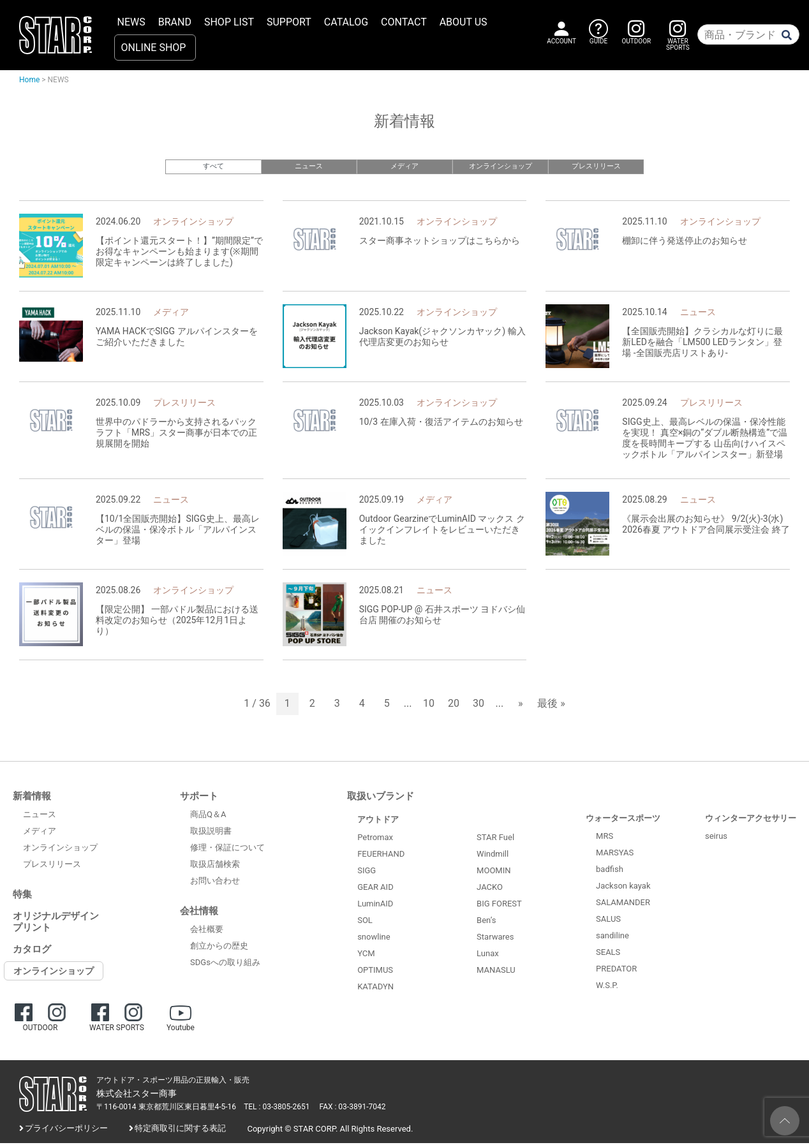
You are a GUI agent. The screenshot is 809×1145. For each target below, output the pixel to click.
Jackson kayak (623, 887)
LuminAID (375, 905)
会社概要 (206, 931)
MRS (604, 837)
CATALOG (346, 22)
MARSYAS (615, 854)
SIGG (366, 871)
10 (428, 705)
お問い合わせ (215, 882)
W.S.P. (607, 986)
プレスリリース (596, 166)
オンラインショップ (500, 166)
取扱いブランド (380, 797)
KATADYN (375, 988)
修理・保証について (227, 849)
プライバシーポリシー (66, 1130)
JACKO (490, 889)
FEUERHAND (380, 855)
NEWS (131, 22)
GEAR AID (375, 888)
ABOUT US (463, 22)
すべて (213, 166)
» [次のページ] (520, 705)
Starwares (495, 938)
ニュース (308, 166)
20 (453, 705)
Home (29, 79)
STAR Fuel (495, 839)
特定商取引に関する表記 (180, 1130)
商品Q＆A (208, 816)
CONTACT (404, 22)
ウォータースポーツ (623, 819)
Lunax (488, 955)
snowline (373, 938)
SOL (365, 921)
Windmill (492, 856)
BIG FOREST (499, 905)
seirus (716, 837)
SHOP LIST (229, 22)
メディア (404, 166)
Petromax (375, 838)
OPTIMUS (375, 971)
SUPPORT (289, 22)
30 (478, 705)
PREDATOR (616, 970)
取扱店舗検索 (215, 866)
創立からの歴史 (219, 947)
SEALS (608, 953)
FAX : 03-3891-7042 (353, 1108)
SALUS (608, 920)
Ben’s (486, 922)
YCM (366, 954)
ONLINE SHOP (153, 47)
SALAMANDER (623, 903)
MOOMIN (493, 872)
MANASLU (496, 972)
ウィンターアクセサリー (750, 819)
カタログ (32, 950)
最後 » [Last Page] (551, 705)
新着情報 (32, 797)
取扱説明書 (211, 833)
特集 (22, 895)
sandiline (612, 937)
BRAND (174, 22)
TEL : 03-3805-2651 (276, 1108)
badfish (609, 870)
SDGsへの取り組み (225, 964)
